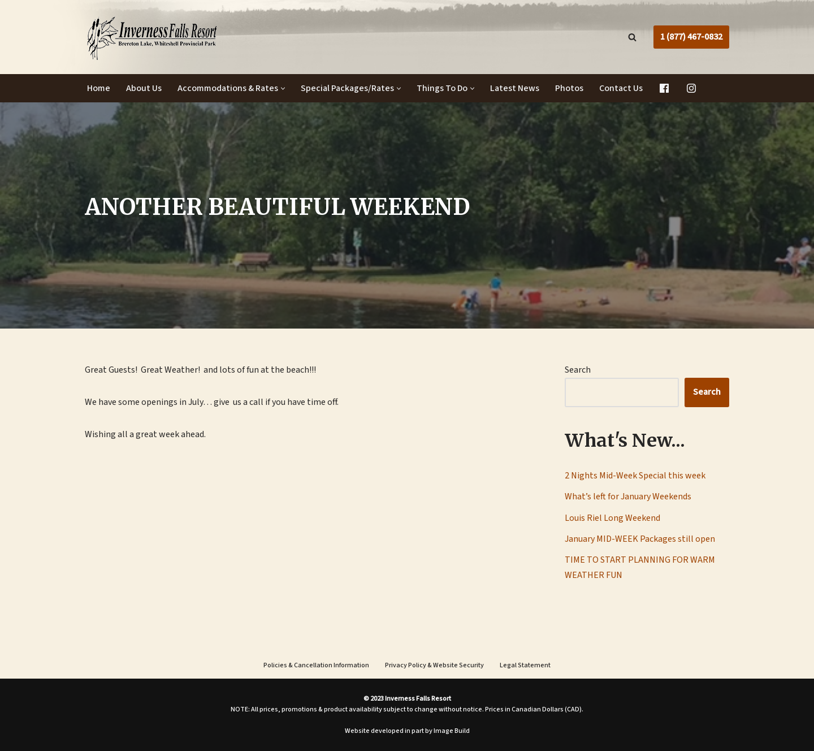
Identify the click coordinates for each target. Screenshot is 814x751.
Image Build (452, 731)
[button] (283, 88)
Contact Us (621, 88)
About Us (144, 88)
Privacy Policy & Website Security (434, 665)
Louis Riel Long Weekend (612, 518)
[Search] (632, 37)
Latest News (514, 88)
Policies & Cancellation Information (316, 665)
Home (98, 88)
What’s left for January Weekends (628, 496)
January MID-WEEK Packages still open (640, 539)
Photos (569, 88)
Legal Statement (525, 665)
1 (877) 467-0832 (691, 37)
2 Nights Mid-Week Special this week (635, 475)
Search (578, 370)
